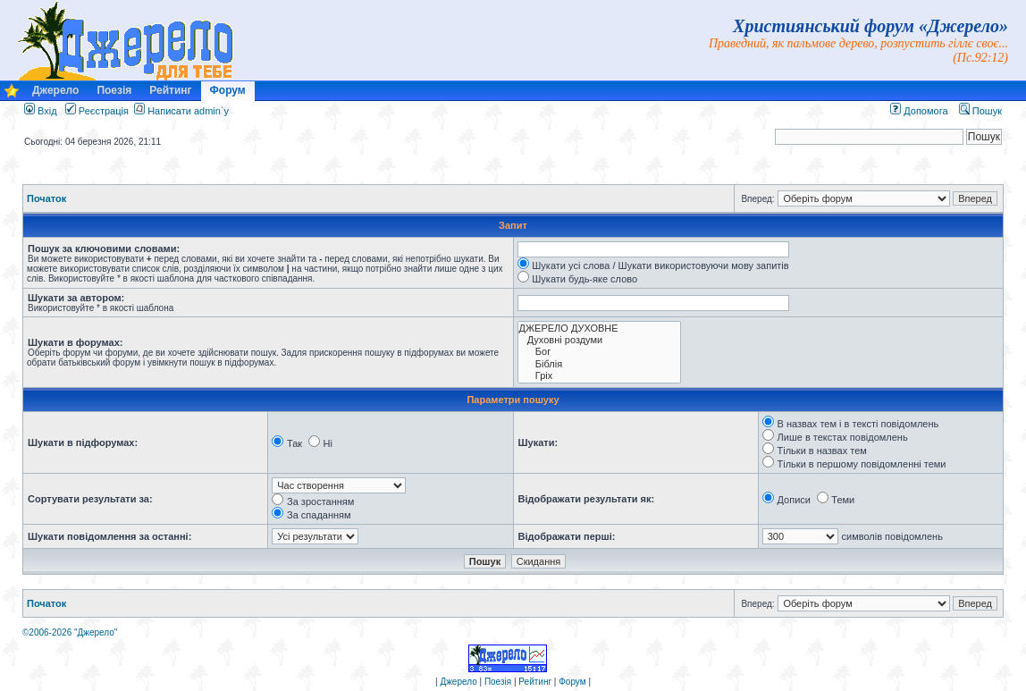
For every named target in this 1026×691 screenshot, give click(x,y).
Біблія (599, 364)
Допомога (918, 110)
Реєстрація (97, 110)
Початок (46, 198)
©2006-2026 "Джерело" (69, 632)
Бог (599, 352)
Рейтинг (170, 90)
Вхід (40, 110)
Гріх (599, 376)
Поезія (114, 90)
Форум (228, 90)
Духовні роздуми (599, 340)
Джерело (55, 90)
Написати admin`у (188, 110)
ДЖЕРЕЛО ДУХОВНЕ (599, 328)
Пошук (980, 110)
